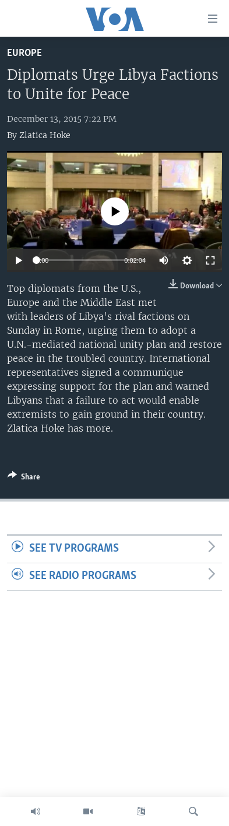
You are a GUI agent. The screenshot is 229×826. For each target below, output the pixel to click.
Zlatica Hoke (45, 135)
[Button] (24, 479)
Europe (24, 53)
